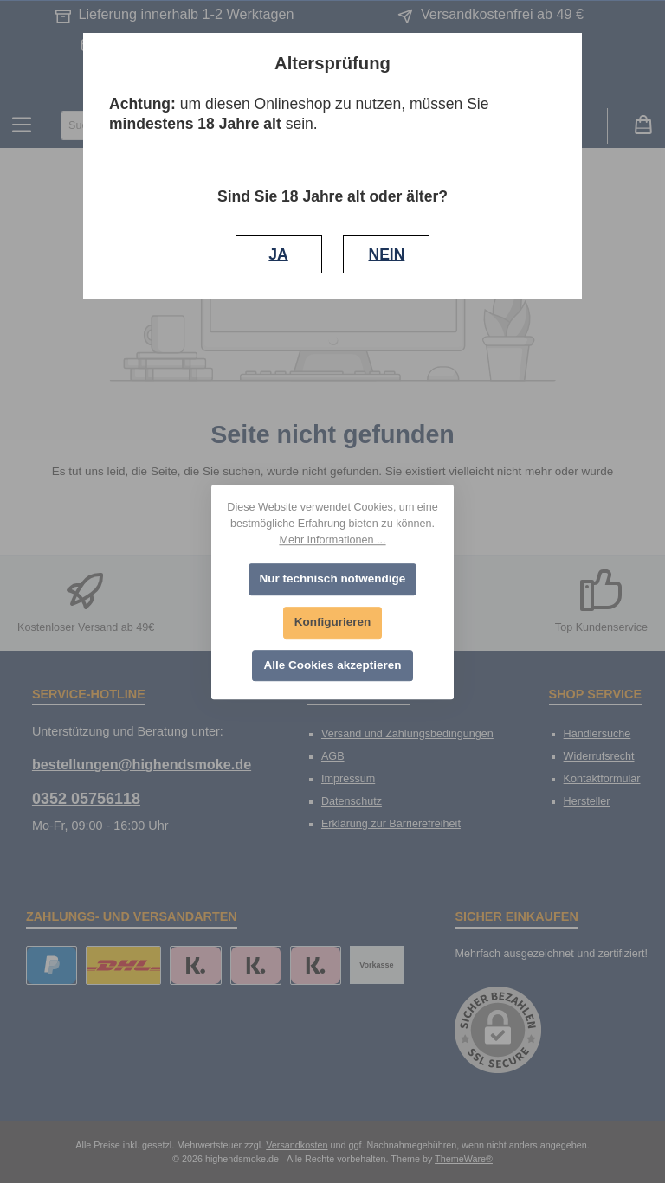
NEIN (386, 254)
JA (277, 254)
